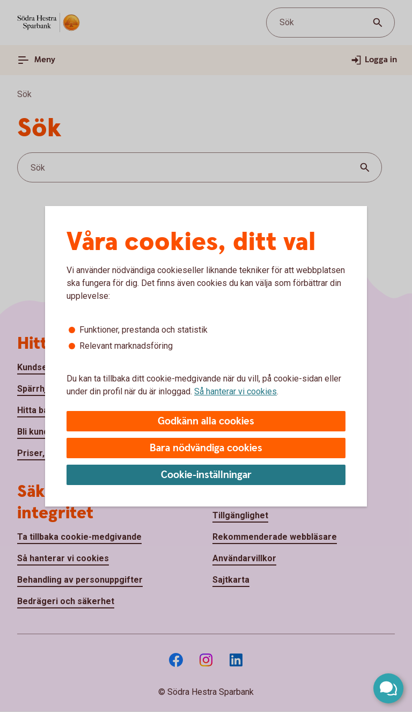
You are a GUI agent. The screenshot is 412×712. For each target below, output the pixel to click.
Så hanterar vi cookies (235, 391)
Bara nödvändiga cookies (206, 448)
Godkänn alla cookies (206, 421)
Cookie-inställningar (206, 475)
